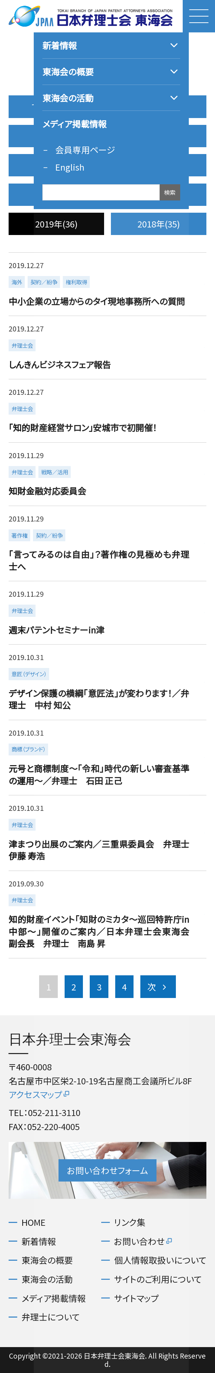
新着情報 (39, 1241)
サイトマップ (136, 1298)
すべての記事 (56, 106)
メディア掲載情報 (54, 1298)
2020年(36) (158, 194)
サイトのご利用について (158, 1279)
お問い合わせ (143, 1241)
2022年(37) (158, 165)
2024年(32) (158, 136)
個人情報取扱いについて (160, 1260)
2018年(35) (158, 223)
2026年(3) (159, 106)
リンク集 (129, 1222)
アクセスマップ (40, 1094)
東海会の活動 (47, 1279)
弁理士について (51, 1317)
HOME (34, 1222)
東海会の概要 (47, 1260)
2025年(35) (56, 136)
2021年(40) (56, 194)
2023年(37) (56, 165)
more (107, 284)
